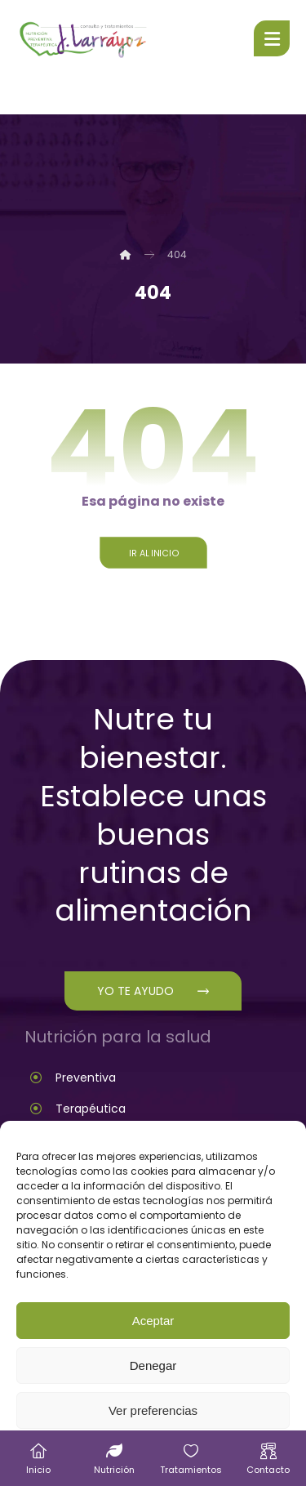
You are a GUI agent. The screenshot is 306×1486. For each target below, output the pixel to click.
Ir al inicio (153, 553)
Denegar (153, 1365)
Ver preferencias (153, 1410)
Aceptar (153, 1321)
